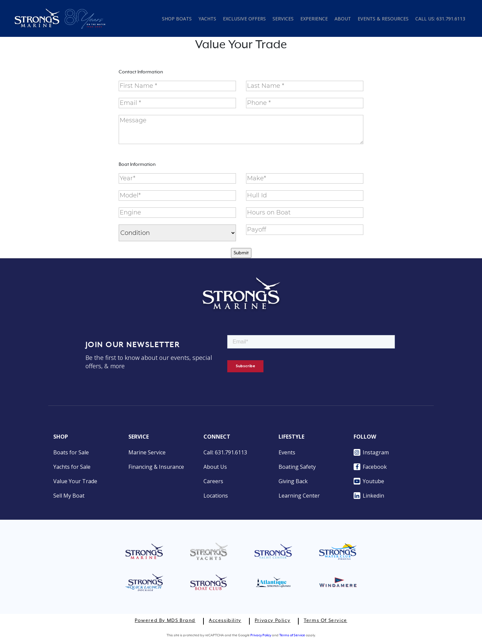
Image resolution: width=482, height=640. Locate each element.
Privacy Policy (272, 620)
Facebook (370, 466)
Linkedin (369, 495)
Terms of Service (325, 620)
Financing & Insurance (156, 466)
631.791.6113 (450, 18)
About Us (215, 466)
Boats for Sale (71, 452)
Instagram (371, 452)
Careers (213, 481)
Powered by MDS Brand (165, 620)
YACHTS (207, 18)
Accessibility (225, 620)
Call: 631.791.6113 (225, 452)
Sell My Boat (68, 495)
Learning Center (299, 495)
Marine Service (147, 452)
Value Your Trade (75, 481)
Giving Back (293, 481)
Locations (215, 495)
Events (287, 452)
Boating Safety (297, 466)
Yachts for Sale (72, 466)
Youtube (369, 481)
